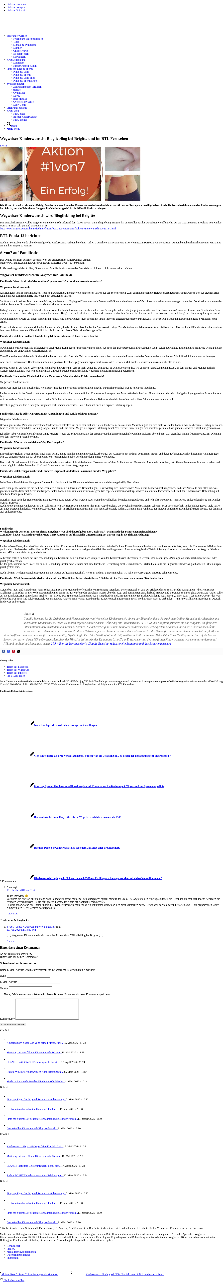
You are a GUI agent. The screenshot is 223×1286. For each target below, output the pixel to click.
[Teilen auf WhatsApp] (18, 669)
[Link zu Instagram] (16, 7)
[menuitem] (115, 46)
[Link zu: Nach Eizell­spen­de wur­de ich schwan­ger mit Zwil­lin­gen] (48, 725)
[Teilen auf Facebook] (17, 666)
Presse (3, 145)
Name (3, 975)
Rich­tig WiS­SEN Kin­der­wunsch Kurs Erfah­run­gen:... (35, 1075)
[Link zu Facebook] (16, 4)
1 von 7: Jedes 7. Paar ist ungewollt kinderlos (31, 926)
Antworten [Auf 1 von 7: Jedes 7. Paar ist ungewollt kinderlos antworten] (12, 941)
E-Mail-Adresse (8, 981)
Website (4, 988)
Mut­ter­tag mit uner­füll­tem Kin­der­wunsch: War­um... (34, 1056)
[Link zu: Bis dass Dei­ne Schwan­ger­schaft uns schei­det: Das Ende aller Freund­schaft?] (60, 847)
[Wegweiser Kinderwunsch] (25, 30)
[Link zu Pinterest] (16, 10)
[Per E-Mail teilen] (16, 675)
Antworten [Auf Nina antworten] (12, 913)
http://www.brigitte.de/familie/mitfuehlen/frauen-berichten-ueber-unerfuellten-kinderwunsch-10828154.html (58, 228)
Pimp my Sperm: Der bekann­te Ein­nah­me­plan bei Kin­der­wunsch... (42, 1122)
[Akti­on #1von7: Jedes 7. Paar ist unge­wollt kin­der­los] (35, 1278)
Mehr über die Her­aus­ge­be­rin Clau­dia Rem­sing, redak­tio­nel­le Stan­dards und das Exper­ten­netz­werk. (111, 643)
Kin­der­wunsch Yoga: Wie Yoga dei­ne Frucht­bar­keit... (35, 1046)
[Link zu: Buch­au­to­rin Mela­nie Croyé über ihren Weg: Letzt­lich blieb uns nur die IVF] (60, 817)
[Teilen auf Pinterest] (17, 672)
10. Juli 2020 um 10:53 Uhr (21, 929)
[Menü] (13, 128)
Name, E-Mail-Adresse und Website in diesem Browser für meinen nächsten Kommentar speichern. (57, 994)
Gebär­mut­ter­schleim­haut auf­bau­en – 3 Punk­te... (32, 1113)
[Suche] (12, 125)
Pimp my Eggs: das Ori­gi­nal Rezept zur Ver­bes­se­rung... (36, 1103)
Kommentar (7, 1022)
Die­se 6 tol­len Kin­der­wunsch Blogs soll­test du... (32, 1132)
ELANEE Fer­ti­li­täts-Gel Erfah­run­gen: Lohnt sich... (34, 1066)
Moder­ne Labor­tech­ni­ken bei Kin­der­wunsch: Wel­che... (36, 1085)
